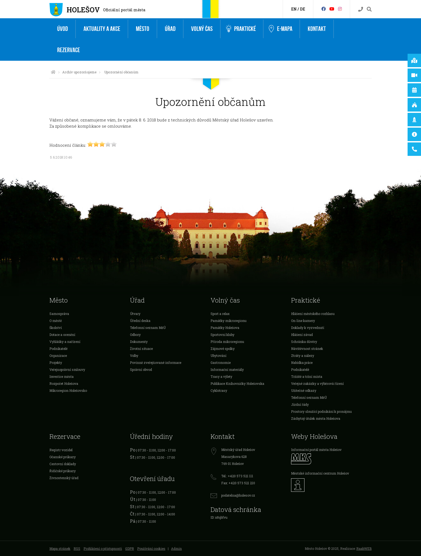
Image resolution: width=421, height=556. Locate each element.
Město (142, 29)
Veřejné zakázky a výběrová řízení (317, 383)
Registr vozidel (60, 450)
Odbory (135, 334)
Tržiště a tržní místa (306, 376)
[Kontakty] (360, 9)
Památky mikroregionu (228, 320)
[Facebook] (323, 9)
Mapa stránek (59, 548)
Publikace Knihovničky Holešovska (237, 383)
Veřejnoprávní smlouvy (67, 369)
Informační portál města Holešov (316, 449)
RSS (77, 548)
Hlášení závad (302, 334)
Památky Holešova (224, 327)
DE (302, 9)
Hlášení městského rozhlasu (313, 313)
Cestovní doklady (62, 464)
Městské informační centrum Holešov (320, 473)
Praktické (241, 29)
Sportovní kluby (222, 334)
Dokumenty (139, 341)
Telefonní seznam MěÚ (148, 327)
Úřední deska (140, 320)
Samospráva (59, 313)
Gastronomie (220, 362)
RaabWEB (364, 548)
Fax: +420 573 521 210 (238, 483)
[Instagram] (340, 9)
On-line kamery (303, 320)
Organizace (58, 355)
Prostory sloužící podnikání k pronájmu (321, 411)
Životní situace (141, 348)
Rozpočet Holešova (63, 383)
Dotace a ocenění (62, 334)
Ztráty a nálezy (302, 355)
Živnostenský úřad (63, 478)
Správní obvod (141, 369)
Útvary (135, 313)
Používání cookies (151, 548)
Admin (176, 548)
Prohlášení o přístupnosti (103, 548)
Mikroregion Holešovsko (68, 390)
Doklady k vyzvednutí (307, 327)
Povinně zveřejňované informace (155, 362)
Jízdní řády (300, 404)
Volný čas (202, 29)
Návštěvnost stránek (307, 348)
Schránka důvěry (304, 341)
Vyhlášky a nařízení (64, 341)
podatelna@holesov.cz (238, 495)
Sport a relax (220, 313)
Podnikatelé (58, 348)
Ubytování (218, 355)
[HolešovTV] (332, 9)
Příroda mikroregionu (227, 341)
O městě (55, 320)
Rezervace (68, 50)
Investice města (61, 376)
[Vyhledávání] (369, 9)
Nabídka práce (302, 362)
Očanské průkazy (62, 457)
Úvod (62, 29)
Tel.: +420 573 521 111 (237, 476)
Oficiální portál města (124, 9)
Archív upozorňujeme (79, 72)
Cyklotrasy (218, 390)
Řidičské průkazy (62, 471)
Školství (55, 327)
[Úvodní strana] (53, 72)
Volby (134, 355)
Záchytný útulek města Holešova (315, 418)
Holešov (83, 9)
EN (294, 9)
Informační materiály (227, 369)
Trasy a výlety (221, 376)
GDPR (129, 548)
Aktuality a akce (102, 29)
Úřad (170, 29)
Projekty (55, 362)
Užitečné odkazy (303, 390)
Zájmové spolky (222, 348)
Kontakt (317, 29)
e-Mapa (280, 29)
